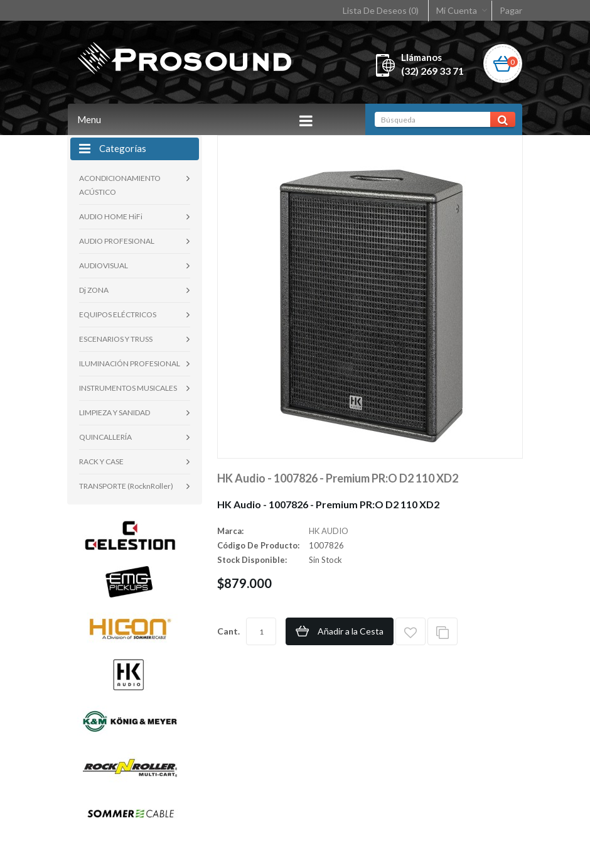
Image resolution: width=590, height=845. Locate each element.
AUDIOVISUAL (103, 265)
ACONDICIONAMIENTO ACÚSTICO (120, 185)
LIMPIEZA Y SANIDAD (114, 412)
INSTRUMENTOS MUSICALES (128, 388)
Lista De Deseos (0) (381, 10)
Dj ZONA (94, 290)
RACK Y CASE (101, 461)
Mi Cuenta (456, 10)
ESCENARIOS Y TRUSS (116, 339)
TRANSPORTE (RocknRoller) (126, 486)
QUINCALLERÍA (105, 437)
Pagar (511, 10)
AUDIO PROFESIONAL (116, 241)
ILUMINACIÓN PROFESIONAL (129, 363)
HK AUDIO (328, 531)
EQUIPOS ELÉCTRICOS (117, 314)
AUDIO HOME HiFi (110, 216)
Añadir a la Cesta (351, 631)
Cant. (228, 631)
